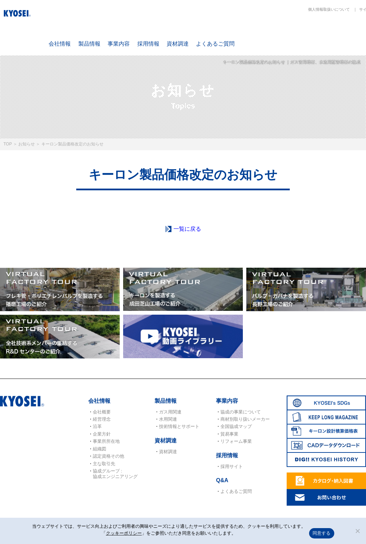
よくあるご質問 (215, 44)
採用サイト (231, 466)
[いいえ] (357, 530)
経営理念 (102, 419)
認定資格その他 (108, 456)
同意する (322, 533)
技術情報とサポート (179, 426)
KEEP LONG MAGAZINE (303, 31)
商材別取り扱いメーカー (245, 419)
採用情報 (148, 44)
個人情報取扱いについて (329, 9)
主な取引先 (104, 463)
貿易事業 (229, 434)
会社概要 (102, 411)
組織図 (99, 448)
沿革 (97, 426)
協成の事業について (240, 411)
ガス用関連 (170, 411)
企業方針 (102, 434)
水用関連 (168, 419)
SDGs (262, 31)
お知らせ (26, 144)
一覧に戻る (187, 229)
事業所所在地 (106, 441)
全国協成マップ (236, 426)
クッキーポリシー (124, 533)
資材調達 (178, 44)
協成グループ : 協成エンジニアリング (115, 473)
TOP (7, 144)
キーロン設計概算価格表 (343, 31)
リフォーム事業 (236, 441)
